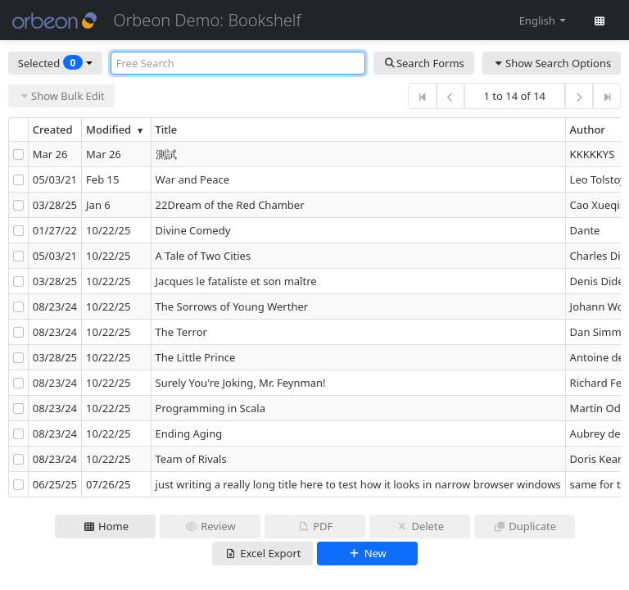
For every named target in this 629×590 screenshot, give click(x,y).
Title (167, 129)
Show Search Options (551, 63)
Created (53, 129)
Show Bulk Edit (61, 96)
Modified (116, 129)
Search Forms (423, 63)
